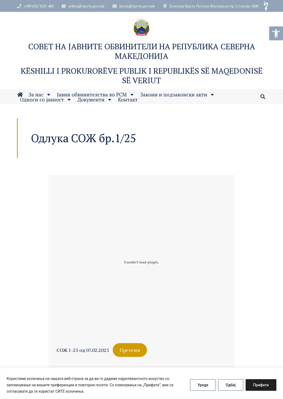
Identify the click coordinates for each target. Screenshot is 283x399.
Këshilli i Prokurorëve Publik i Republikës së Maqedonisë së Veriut (142, 78)
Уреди (203, 385)
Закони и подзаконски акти (177, 95)
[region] (141, 383)
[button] (276, 33)
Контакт (128, 100)
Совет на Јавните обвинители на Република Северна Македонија (141, 53)
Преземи (130, 350)
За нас (40, 95)
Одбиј (231, 385)
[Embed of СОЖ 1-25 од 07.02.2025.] (141, 262)
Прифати (261, 385)
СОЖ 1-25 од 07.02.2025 (82, 350)
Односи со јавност (46, 100)
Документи (94, 100)
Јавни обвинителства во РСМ (95, 95)
